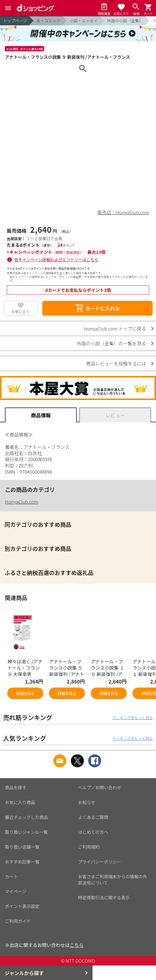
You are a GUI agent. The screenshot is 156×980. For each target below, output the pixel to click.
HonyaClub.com (21, 501)
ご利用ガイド (18, 921)
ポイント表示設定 (22, 906)
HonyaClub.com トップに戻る (115, 328)
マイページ (16, 891)
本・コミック (48, 20)
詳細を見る (25, 693)
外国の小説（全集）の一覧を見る (111, 343)
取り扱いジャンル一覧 (26, 832)
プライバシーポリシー (99, 862)
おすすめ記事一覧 (22, 862)
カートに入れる (97, 308)
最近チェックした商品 (26, 817)
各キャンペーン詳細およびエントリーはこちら (56, 259)
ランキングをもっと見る (132, 717)
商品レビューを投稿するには (116, 363)
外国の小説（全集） (125, 20)
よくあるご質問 (93, 817)
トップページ (15, 20)
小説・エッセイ (84, 20)
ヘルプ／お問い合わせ (99, 787)
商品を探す (16, 787)
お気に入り (20, 311)
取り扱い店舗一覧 (22, 847)
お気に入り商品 (20, 802)
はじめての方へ (93, 832)
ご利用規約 (89, 847)
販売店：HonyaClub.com (123, 212)
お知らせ (86, 802)
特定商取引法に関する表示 (104, 897)
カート (11, 876)
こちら (77, 945)
